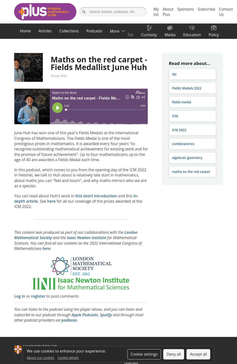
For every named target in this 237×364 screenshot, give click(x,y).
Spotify (106, 314)
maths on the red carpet (191, 171)
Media (169, 34)
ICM (175, 116)
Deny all (174, 354)
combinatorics (183, 143)
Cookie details (68, 357)
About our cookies (40, 357)
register (38, 296)
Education (192, 34)
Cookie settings (144, 354)
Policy (214, 34)
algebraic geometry (187, 157)
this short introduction (96, 196)
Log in (19, 296)
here (51, 201)
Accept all (198, 354)
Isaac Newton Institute (86, 237)
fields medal (181, 102)
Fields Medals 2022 (186, 88)
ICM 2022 (179, 130)
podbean (69, 320)
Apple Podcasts (85, 314)
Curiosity (149, 34)
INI (174, 74)
